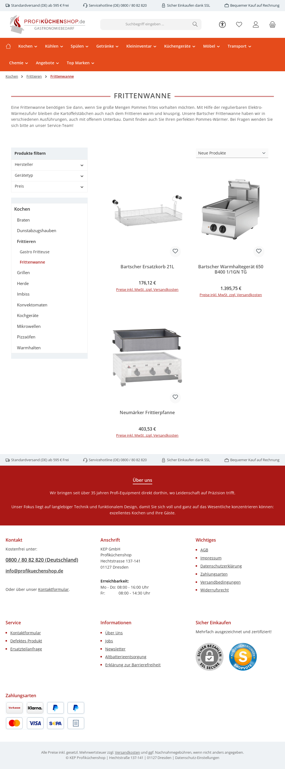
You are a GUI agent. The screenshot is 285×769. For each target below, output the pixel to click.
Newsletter (115, 649)
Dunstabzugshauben (36, 230)
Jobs (109, 640)
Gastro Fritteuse (35, 251)
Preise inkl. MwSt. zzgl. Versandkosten (147, 289)
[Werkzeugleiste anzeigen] (222, 24)
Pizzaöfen (26, 337)
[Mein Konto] (256, 24)
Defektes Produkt (26, 640)
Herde (23, 283)
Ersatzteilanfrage (26, 649)
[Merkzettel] (239, 24)
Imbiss (23, 294)
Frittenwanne (32, 262)
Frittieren (26, 241)
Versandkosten (127, 752)
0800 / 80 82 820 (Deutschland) (42, 559)
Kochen (22, 209)
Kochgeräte (27, 315)
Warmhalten (29, 347)
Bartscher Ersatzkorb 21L (147, 267)
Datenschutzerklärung (221, 566)
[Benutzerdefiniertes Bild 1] (243, 657)
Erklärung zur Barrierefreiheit (133, 664)
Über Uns (114, 632)
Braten (23, 220)
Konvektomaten (32, 305)
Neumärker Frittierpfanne (147, 413)
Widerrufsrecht (214, 590)
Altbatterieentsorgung (125, 656)
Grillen (23, 272)
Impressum (211, 558)
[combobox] (144, 24)
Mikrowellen (29, 326)
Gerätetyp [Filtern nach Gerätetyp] (49, 175)
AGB (204, 549)
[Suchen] (195, 24)
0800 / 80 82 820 (133, 5)
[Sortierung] (232, 153)
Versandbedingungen (220, 582)
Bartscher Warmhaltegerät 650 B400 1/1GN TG (230, 269)
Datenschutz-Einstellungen (197, 757)
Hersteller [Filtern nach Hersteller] (49, 164)
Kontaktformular (53, 589)
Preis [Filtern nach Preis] (49, 186)
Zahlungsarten (214, 574)
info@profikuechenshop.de (34, 571)
